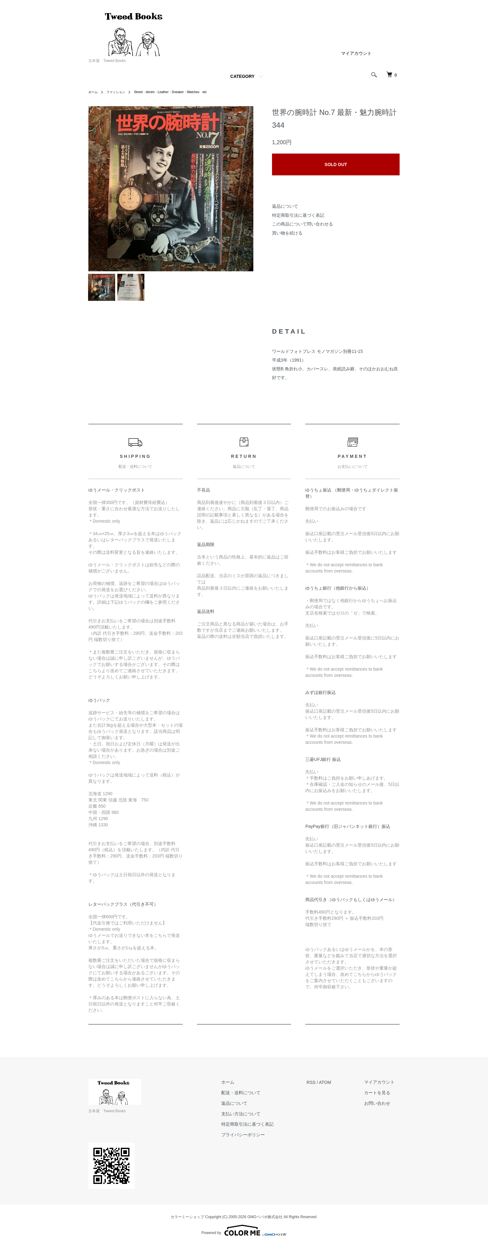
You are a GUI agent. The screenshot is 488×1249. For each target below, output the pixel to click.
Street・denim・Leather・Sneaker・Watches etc (182, 92)
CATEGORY (242, 76)
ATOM (335, 1086)
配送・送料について (255, 1096)
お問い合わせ (382, 1106)
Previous (97, 188)
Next (244, 188)
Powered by (243, 1234)
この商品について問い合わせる (302, 223)
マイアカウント (356, 53)
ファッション (119, 92)
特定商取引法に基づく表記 (298, 215)
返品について (285, 206)
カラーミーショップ (187, 1220)
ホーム (94, 92)
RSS (321, 1086)
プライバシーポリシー (258, 1138)
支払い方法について (255, 1117)
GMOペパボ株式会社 (265, 1220)
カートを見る (382, 1096)
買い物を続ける (287, 232)
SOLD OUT (336, 164)
